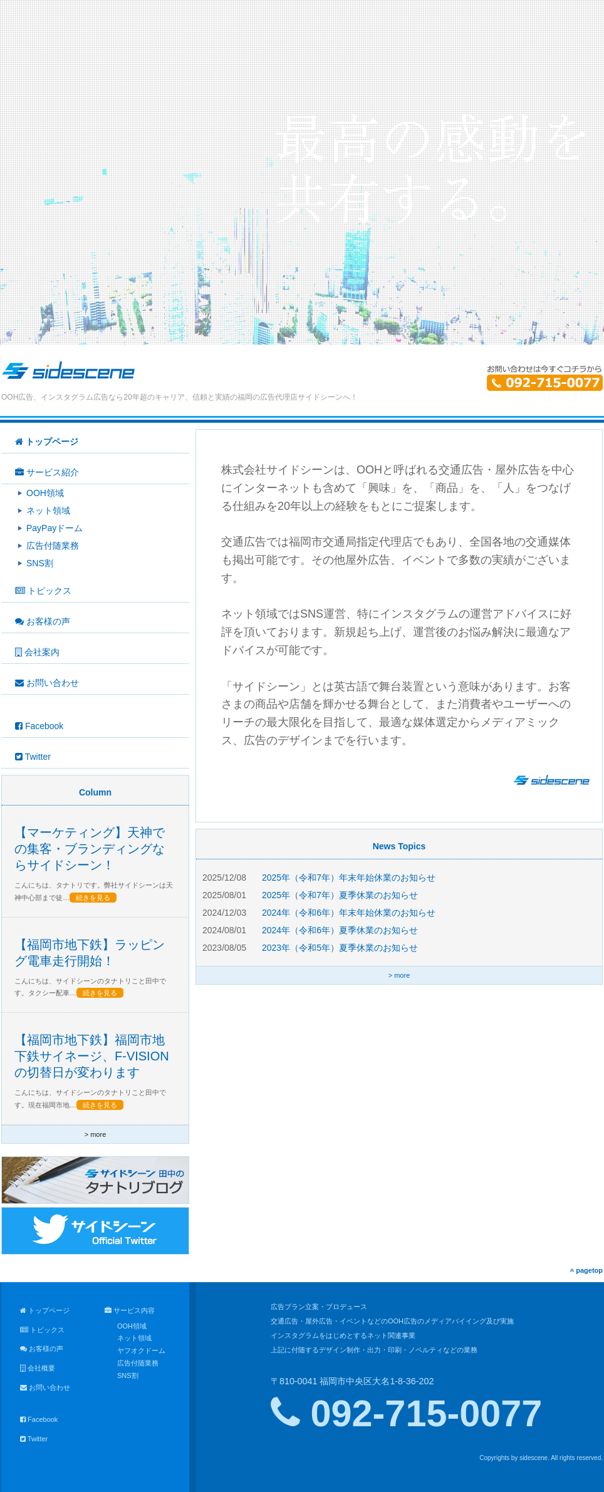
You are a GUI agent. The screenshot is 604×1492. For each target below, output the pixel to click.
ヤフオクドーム (141, 1350)
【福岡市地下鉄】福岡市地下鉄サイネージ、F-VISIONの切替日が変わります (91, 1056)
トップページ (45, 1310)
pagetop (586, 1270)
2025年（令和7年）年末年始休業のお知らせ (348, 878)
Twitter (34, 1439)
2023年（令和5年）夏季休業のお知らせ (340, 948)
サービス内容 (130, 1310)
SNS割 (127, 1375)
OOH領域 (132, 1326)
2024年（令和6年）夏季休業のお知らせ (340, 930)
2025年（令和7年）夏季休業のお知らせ (340, 895)
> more (399, 975)
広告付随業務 (138, 1363)
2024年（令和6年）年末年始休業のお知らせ (348, 913)
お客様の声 (41, 1348)
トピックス (42, 1330)
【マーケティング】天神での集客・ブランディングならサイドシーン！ (89, 849)
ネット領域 (134, 1338)
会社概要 (37, 1368)
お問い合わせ (45, 1387)
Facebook (39, 1419)
